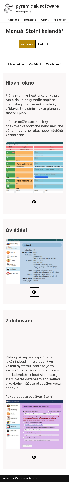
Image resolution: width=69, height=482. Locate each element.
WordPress (30, 478)
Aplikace (13, 19)
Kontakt (30, 19)
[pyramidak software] (31, 8)
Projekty (60, 19)
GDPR (44, 19)
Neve (6, 478)
